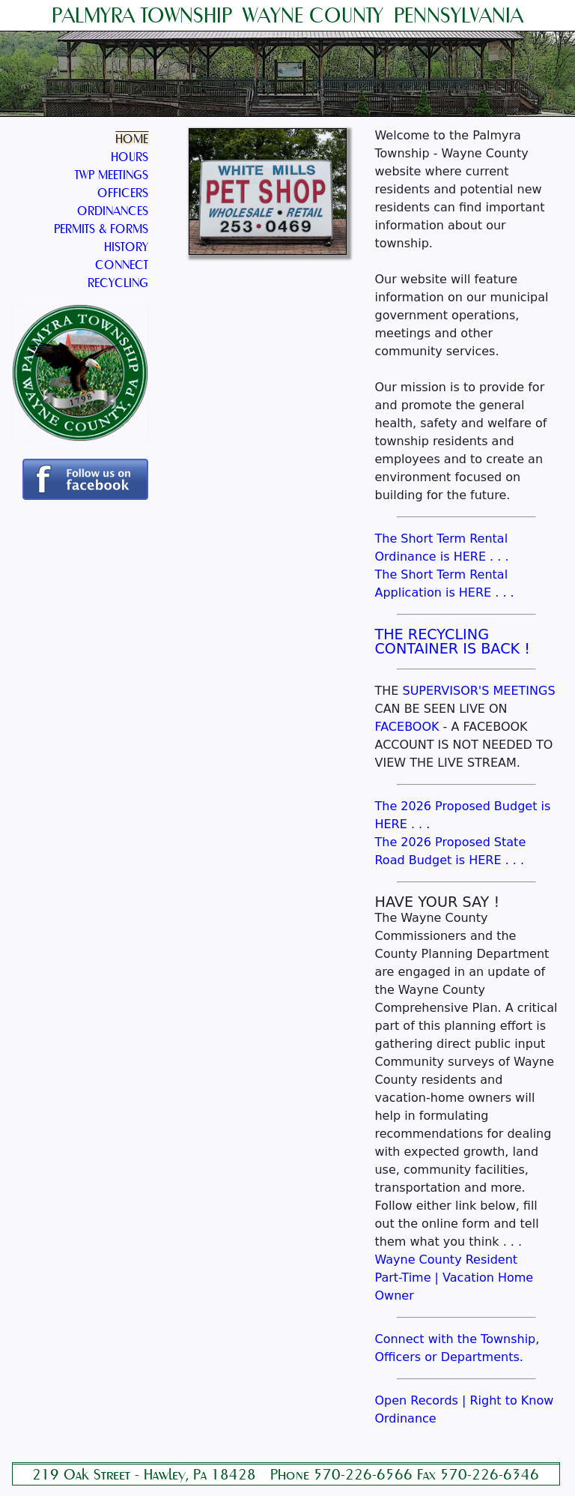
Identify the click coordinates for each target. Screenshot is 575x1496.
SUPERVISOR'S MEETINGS (478, 691)
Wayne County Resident (445, 1259)
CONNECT (121, 265)
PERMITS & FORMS (101, 229)
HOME (131, 139)
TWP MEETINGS (111, 175)
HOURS (129, 157)
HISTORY (126, 247)
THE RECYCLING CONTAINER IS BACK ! (451, 641)
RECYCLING (118, 283)
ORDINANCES (112, 211)
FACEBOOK (406, 727)
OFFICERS (122, 193)
